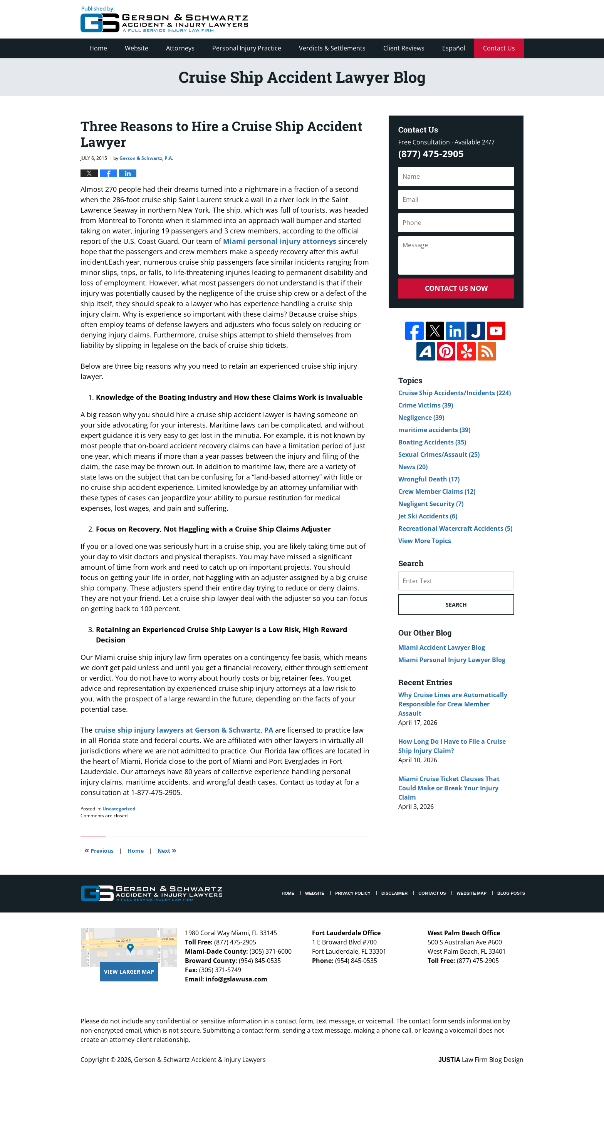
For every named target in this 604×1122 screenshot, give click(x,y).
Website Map (471, 893)
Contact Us (499, 48)
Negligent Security (430, 504)
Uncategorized (119, 808)
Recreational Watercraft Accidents (455, 528)
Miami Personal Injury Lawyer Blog (451, 660)
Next (167, 850)
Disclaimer (394, 893)
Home (98, 48)
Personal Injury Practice (246, 48)
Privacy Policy (353, 893)
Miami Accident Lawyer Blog (441, 647)
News (413, 467)
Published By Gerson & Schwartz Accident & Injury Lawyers (459, 19)
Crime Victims (425, 405)
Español (453, 48)
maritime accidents (434, 430)
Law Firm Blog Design (480, 1059)
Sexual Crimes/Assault (439, 454)
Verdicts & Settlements (332, 48)
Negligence (421, 417)
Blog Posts (511, 893)
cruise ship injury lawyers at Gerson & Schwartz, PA (182, 730)
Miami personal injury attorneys (278, 241)
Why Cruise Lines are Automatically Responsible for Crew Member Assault (452, 704)
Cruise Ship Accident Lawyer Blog (164, 19)
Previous (99, 850)
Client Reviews (403, 48)
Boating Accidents (432, 442)
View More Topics (424, 541)
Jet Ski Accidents (427, 516)
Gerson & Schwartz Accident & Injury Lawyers (200, 1059)
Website (136, 48)
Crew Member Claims (436, 491)
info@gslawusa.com (236, 979)
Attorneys (180, 48)
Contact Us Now (456, 288)
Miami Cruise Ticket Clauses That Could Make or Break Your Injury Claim (449, 788)
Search (456, 604)
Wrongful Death (429, 479)
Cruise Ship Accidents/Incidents (454, 393)
